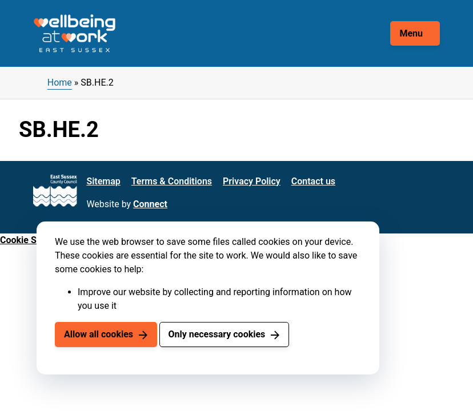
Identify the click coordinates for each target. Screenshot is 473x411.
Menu (411, 33)
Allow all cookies (98, 334)
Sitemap (103, 181)
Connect (150, 204)
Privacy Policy (251, 181)
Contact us (313, 181)
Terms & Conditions (171, 181)
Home (59, 82)
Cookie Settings (32, 240)
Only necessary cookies (216, 334)
